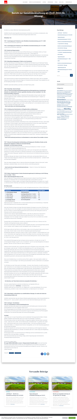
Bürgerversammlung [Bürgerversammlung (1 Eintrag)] (69, 93)
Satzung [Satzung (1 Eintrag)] (60, 112)
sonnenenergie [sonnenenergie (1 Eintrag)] (69, 112)
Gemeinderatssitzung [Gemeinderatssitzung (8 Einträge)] (63, 102)
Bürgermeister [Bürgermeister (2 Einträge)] (68, 92)
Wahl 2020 (61, 2)
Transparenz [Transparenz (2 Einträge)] (63, 117)
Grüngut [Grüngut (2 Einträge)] (62, 103)
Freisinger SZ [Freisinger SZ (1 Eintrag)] (66, 96)
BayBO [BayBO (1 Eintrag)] (70, 90)
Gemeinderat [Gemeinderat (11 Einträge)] (61, 100)
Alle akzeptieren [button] (72, 417)
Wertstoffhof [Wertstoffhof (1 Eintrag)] (59, 119)
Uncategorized (32, 391)
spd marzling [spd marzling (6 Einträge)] (60, 114)
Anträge (44, 2)
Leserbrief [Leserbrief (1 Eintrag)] (62, 109)
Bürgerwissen (50, 2)
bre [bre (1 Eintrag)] (71, 90)
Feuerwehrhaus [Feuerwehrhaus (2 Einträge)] (69, 94)
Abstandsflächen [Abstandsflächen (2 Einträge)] (60, 90)
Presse (56, 2)
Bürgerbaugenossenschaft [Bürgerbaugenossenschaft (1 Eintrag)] (61, 92)
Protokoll (8, 391)
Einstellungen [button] (65, 417)
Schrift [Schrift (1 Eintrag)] (66, 112)
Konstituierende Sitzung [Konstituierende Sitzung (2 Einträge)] (61, 106)
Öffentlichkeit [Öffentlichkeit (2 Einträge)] (63, 119)
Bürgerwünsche (69, 2)
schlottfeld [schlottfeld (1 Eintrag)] (63, 112)
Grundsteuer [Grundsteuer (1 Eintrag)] (59, 103)
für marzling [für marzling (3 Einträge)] (62, 97)
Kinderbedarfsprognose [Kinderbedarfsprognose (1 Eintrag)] (64, 105)
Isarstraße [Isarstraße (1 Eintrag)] (65, 103)
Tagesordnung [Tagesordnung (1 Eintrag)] (66, 114)
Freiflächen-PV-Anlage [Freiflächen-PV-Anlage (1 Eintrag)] (60, 96)
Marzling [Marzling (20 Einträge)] (67, 109)
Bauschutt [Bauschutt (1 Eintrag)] (67, 90)
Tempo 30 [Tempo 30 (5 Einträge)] (63, 116)
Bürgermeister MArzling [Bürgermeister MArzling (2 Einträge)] (61, 93)
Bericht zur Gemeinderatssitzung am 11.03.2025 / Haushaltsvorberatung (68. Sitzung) (65, 52)
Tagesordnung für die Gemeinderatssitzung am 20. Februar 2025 (65, 69)
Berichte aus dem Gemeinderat (35, 2)
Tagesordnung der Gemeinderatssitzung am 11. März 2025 (64, 58)
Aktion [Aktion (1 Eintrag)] (65, 90)
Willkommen (25, 2)
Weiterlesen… (12, 404)
